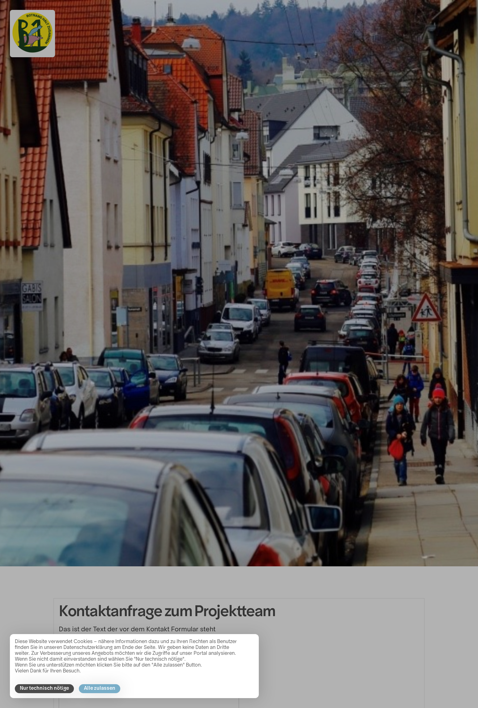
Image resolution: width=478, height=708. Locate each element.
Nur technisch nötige (44, 688)
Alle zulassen (99, 688)
